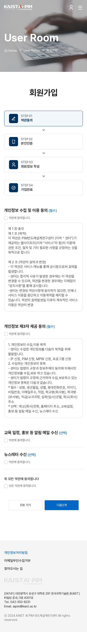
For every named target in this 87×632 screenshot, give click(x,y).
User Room (32, 50)
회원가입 (52, 50)
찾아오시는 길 (13, 569)
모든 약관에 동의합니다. (22, 485)
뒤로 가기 (25, 505)
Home (10, 51)
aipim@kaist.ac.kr (25, 606)
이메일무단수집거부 (17, 561)
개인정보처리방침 (16, 553)
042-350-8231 (20, 602)
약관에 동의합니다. (20, 218)
